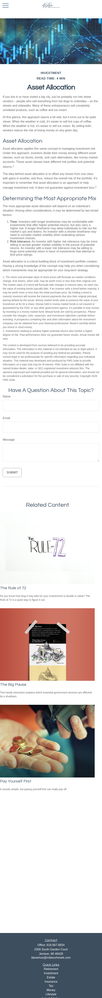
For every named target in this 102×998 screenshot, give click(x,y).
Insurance (50, 981)
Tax (51, 985)
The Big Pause (13, 684)
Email (6, 418)
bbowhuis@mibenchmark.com (51, 957)
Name (7, 396)
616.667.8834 (56, 945)
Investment (51, 973)
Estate (51, 977)
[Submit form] (12, 472)
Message (9, 439)
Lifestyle (51, 994)
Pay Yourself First (15, 781)
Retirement (51, 969)
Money (51, 990)
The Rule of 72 (13, 588)
